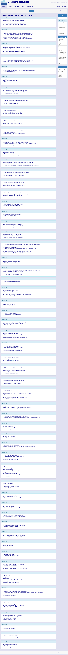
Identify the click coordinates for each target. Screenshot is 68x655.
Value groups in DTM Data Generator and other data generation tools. (62, 42)
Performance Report (62, 22)
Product (4, 11)
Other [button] (33, 6)
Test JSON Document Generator (60, 75)
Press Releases (61, 33)
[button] (58, 6)
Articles (18, 6)
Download (17, 11)
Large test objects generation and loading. (61, 62)
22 (65, 37)
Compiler (48, 11)
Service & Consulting (62, 25)
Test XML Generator (62, 71)
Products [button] (4, 6)
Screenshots (25, 11)
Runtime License (7, 369)
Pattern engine (7, 344)
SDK (42, 11)
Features (10, 11)
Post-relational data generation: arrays (62, 58)
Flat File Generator (61, 69)
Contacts (29, 6)
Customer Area (64, 6)
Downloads (10, 6)
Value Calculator (61, 17)
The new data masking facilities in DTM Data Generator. (62, 48)
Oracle (12, 360)
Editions (37, 11)
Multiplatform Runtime (60, 31)
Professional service (8, 476)
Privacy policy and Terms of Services (60, 652)
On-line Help (55, 11)
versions (7, 466)
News (15, 6)
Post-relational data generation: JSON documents (62, 53)
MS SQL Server (19, 568)
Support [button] (24, 6)
